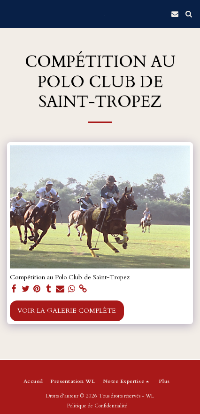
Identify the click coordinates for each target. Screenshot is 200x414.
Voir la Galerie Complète (66, 310)
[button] (10, 13)
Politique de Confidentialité (97, 405)
